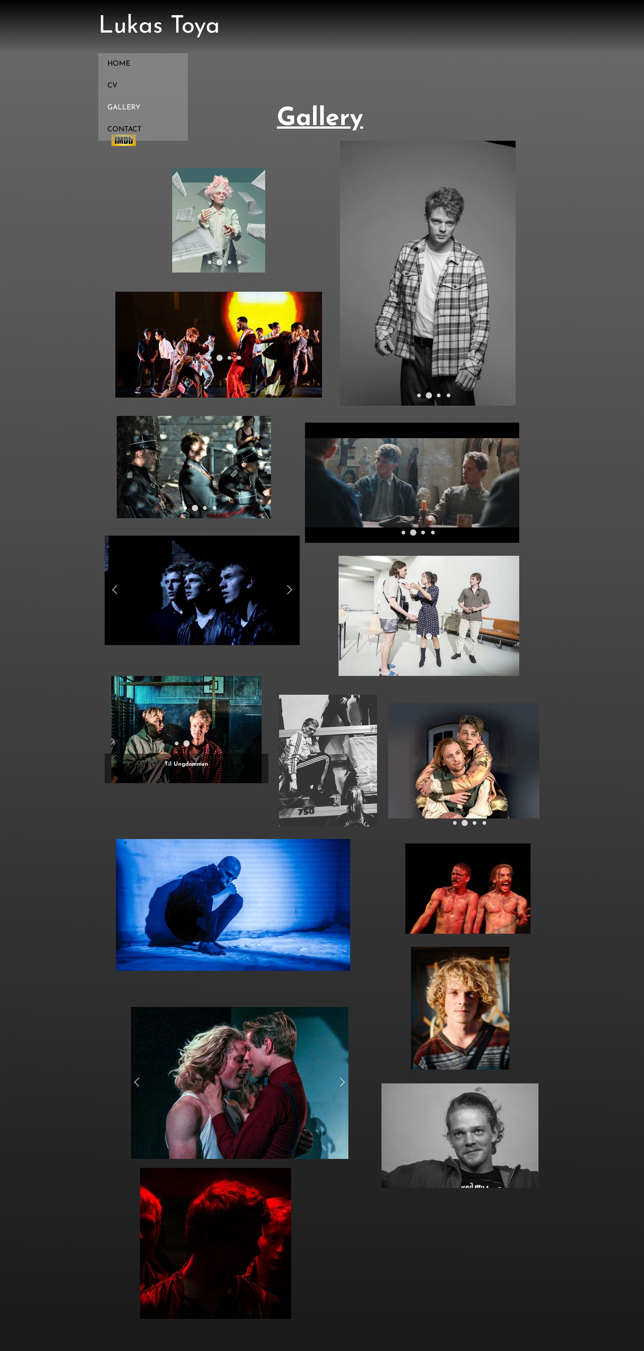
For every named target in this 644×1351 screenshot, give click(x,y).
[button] (209, 262)
